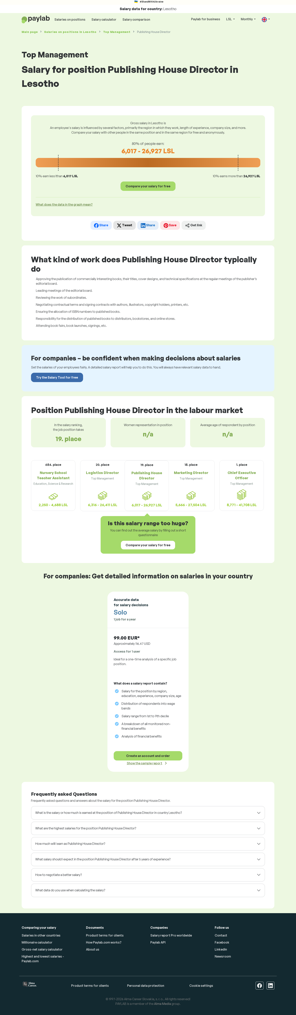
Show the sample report (144, 763)
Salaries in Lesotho (70, 31)
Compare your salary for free (148, 186)
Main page (30, 31)
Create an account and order (148, 756)
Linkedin (221, 949)
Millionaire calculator (37, 942)
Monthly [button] (247, 19)
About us (92, 949)
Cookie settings (201, 986)
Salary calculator (103, 19)
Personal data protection (145, 986)
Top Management (116, 31)
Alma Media (162, 1004)
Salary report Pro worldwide (171, 935)
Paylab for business (205, 19)
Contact (221, 935)
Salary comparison (136, 19)
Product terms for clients (105, 935)
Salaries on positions (69, 19)
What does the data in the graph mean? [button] (64, 204)
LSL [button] (229, 19)
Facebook (222, 942)
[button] (265, 19)
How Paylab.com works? (103, 942)
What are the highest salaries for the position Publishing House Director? (85, 828)
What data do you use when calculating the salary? (70, 890)
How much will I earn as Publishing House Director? (70, 844)
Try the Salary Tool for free (57, 377)
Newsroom (223, 956)
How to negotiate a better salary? (58, 875)
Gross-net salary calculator (42, 949)
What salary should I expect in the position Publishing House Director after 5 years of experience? (102, 859)
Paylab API (158, 942)
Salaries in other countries (41, 935)
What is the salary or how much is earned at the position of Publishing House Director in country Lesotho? (108, 813)
